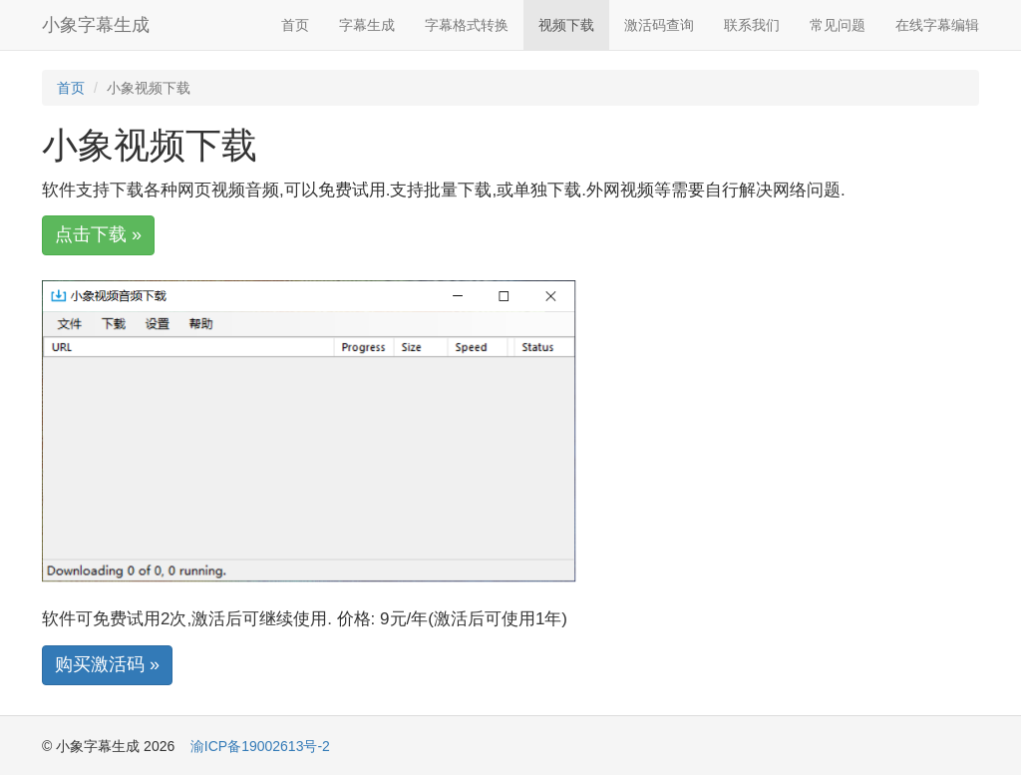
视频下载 (566, 25)
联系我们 (752, 25)
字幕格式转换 (467, 25)
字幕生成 (367, 25)
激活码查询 (659, 25)
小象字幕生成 (96, 25)
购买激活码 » (107, 664)
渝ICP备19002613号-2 (260, 746)
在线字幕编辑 (937, 25)
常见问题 (837, 25)
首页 (295, 25)
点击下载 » (98, 234)
